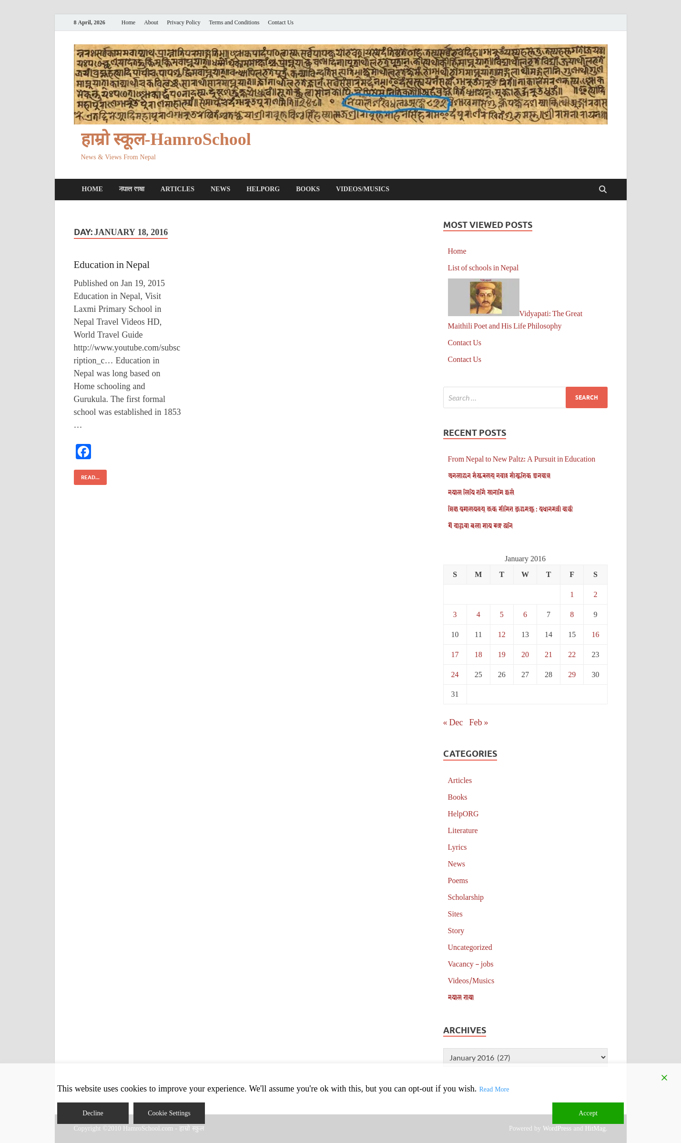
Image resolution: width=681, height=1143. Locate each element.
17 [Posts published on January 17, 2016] (455, 654)
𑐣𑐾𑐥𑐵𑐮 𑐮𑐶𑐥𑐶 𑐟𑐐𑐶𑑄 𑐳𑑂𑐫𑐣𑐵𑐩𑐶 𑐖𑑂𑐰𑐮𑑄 (481, 491)
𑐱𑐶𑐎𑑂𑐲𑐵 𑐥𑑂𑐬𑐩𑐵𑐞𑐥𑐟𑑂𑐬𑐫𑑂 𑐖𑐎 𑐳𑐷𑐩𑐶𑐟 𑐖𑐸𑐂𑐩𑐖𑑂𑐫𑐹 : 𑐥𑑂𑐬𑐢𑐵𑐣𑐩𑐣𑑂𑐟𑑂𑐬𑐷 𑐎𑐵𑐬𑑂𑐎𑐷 (510, 508)
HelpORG (263, 189)
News (220, 189)
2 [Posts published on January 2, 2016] (595, 593)
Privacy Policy (183, 23)
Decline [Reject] (92, 1113)
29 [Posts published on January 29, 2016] (572, 674)
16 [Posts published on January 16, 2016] (595, 633)
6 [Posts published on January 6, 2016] (525, 613)
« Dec (453, 722)
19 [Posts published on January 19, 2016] (502, 654)
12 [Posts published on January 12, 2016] (502, 633)
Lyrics (457, 846)
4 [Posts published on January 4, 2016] (478, 613)
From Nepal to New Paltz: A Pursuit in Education (522, 458)
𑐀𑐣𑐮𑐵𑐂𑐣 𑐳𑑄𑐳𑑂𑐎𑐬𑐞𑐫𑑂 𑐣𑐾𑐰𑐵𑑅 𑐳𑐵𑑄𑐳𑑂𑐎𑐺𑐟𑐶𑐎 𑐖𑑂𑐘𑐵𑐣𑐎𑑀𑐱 (499, 475)
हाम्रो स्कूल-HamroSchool (166, 139)
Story (456, 930)
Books (308, 189)
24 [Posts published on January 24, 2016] (455, 674)
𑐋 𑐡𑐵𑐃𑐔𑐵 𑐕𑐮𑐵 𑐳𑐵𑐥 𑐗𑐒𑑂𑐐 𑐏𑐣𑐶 (480, 525)
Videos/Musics (362, 189)
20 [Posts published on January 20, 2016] (525, 654)
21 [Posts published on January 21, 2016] (548, 654)
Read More (494, 1089)
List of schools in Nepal (483, 267)
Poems (458, 880)
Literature (463, 829)
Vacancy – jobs (471, 963)
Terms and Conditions (234, 23)
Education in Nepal (112, 264)
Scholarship (466, 896)
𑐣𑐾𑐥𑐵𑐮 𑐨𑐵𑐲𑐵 (131, 189)
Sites (455, 913)
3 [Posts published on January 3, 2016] (455, 613)
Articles (177, 189)
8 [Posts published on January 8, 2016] (572, 613)
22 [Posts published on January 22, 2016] (572, 654)
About (151, 23)
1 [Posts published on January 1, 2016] (572, 593)
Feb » (478, 722)
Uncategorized (470, 946)
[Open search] (603, 190)
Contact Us (281, 23)
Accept (588, 1113)
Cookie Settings (169, 1113)
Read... (87, 475)
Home (128, 23)
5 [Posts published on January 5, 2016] (502, 613)
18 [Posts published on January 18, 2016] (478, 654)
